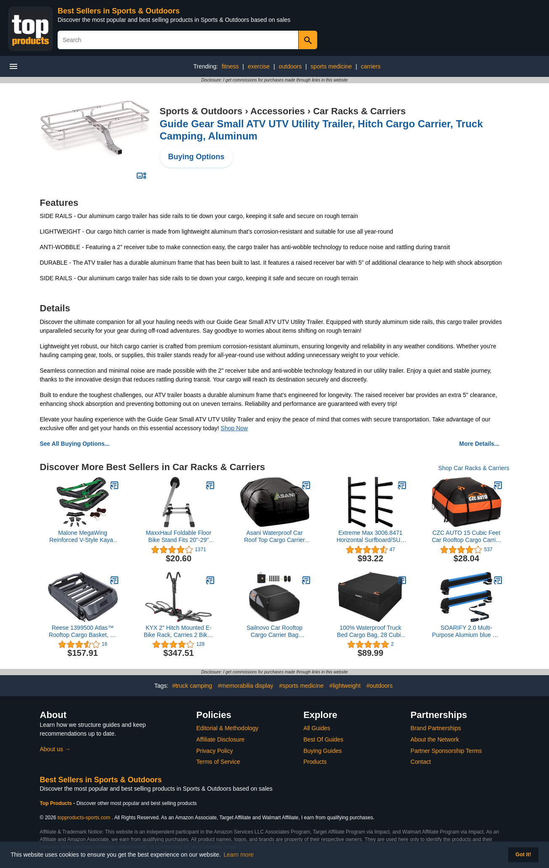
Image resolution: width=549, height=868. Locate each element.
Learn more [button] (239, 854)
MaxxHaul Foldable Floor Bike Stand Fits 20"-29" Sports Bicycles (179, 536)
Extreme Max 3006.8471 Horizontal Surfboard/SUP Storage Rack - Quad (370, 536)
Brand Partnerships (436, 728)
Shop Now (234, 428)
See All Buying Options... (75, 443)
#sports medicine (301, 685)
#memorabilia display (245, 685)
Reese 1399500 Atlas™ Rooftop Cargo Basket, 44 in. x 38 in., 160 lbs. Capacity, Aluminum (83, 631)
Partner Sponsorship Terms (446, 750)
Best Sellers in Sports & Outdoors (119, 11)
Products (314, 761)
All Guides (316, 728)
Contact (421, 761)
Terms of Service (218, 761)
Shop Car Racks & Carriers (473, 468)
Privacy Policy (214, 750)
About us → (55, 749)
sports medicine (331, 66)
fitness (230, 66)
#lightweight (345, 685)
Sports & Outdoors (201, 111)
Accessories (277, 111)
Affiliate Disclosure (220, 739)
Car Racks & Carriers (359, 111)
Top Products (57, 803)
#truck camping (192, 685)
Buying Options (196, 157)
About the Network (435, 739)
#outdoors (379, 685)
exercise (259, 66)
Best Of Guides (323, 739)
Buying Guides (322, 750)
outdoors (289, 66)
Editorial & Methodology (227, 728)
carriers (371, 66)
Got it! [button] (523, 854)
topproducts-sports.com (84, 818)
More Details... (479, 443)
